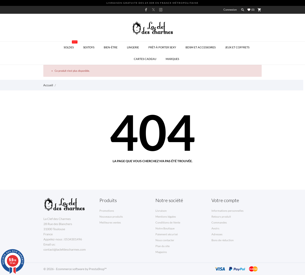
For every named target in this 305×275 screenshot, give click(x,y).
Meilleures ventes (110, 222)
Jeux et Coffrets (237, 47)
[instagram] (160, 9)
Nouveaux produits (111, 216)
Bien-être (111, 47)
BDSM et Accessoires (201, 47)
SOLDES (70, 45)
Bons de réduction (222, 240)
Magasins (161, 252)
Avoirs (215, 228)
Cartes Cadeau (145, 59)
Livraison (161, 210)
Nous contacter (164, 240)
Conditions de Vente (167, 222)
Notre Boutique (165, 228)
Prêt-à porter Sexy (162, 47)
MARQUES (172, 59)
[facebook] (146, 9)
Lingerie (133, 47)
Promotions (106, 210)
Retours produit (221, 216)
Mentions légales (165, 216)
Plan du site (162, 246)
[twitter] (153, 9)
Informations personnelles (227, 210)
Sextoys (88, 47)
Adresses (216, 234)
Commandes (219, 222)
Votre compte (225, 200)
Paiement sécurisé (166, 234)
